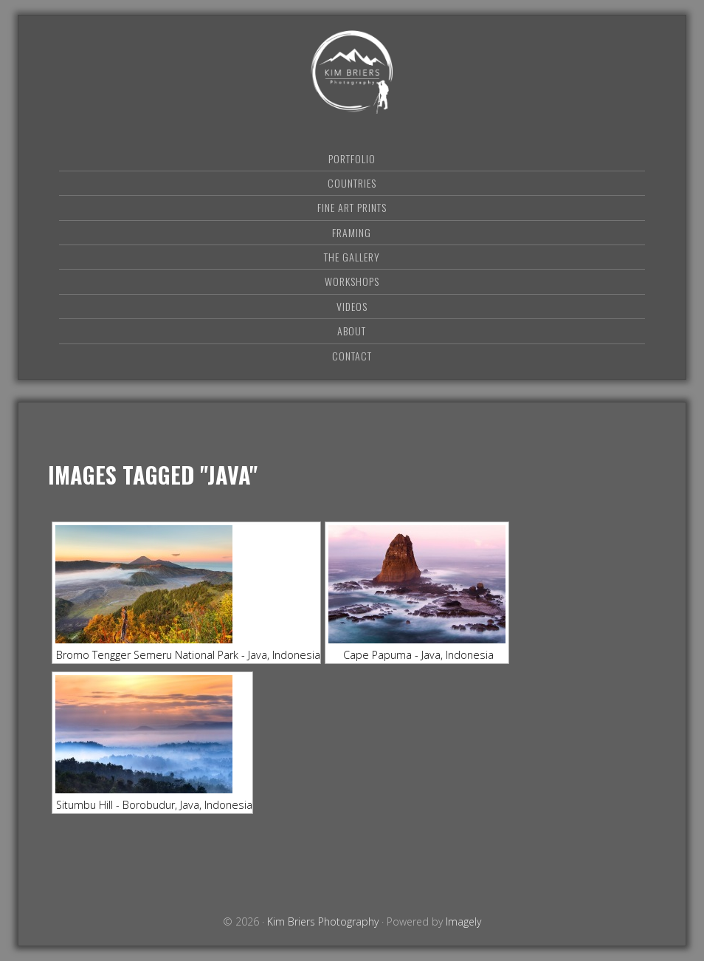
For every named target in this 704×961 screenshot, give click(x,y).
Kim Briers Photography (352, 72)
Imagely (463, 921)
